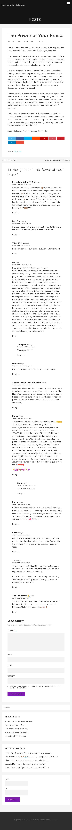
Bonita (15, 502)
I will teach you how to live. (16, 729)
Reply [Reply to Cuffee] (14, 552)
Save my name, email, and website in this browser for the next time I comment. (35, 687)
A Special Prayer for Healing (17, 732)
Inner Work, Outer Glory (15, 725)
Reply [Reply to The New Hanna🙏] (14, 612)
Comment (12, 630)
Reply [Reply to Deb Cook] (14, 235)
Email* (16, 791)
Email (10, 665)
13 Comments (40, 41)
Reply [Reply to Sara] (19, 493)
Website (11, 676)
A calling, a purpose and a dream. (19, 721)
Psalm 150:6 (42, 51)
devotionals (18, 151)
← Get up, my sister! (9, 160)
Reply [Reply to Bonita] (14, 524)
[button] (69, 3)
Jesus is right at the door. (15, 736)
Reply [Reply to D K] (14, 336)
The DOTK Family (28, 41)
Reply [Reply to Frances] (14, 374)
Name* (16, 782)
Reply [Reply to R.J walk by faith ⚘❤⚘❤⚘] (14, 213)
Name (10, 654)
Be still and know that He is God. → (57, 160)
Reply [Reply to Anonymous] (19, 355)
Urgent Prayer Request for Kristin (34, 768)
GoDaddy (54, 820)
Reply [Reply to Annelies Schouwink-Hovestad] (14, 407)
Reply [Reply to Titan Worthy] (14, 254)
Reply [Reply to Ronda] (14, 474)
